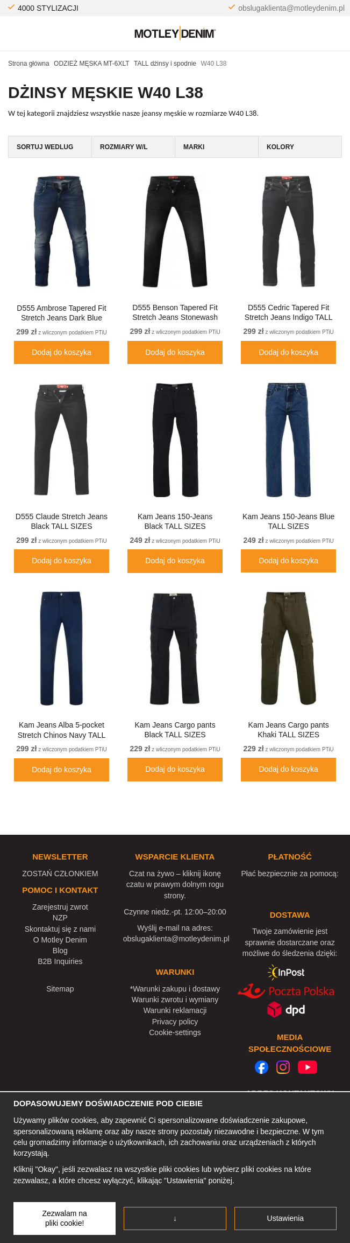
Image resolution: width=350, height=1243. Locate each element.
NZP (60, 917)
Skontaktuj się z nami (60, 929)
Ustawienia (285, 1218)
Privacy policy (175, 1021)
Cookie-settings (175, 1032)
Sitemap (60, 988)
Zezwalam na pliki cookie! (64, 1218)
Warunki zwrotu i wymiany (175, 999)
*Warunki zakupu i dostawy (175, 988)
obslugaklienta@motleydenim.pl (291, 8)
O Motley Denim (60, 939)
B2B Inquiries (60, 961)
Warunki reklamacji (175, 1010)
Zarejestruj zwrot (60, 907)
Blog (60, 950)
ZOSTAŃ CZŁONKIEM (60, 873)
